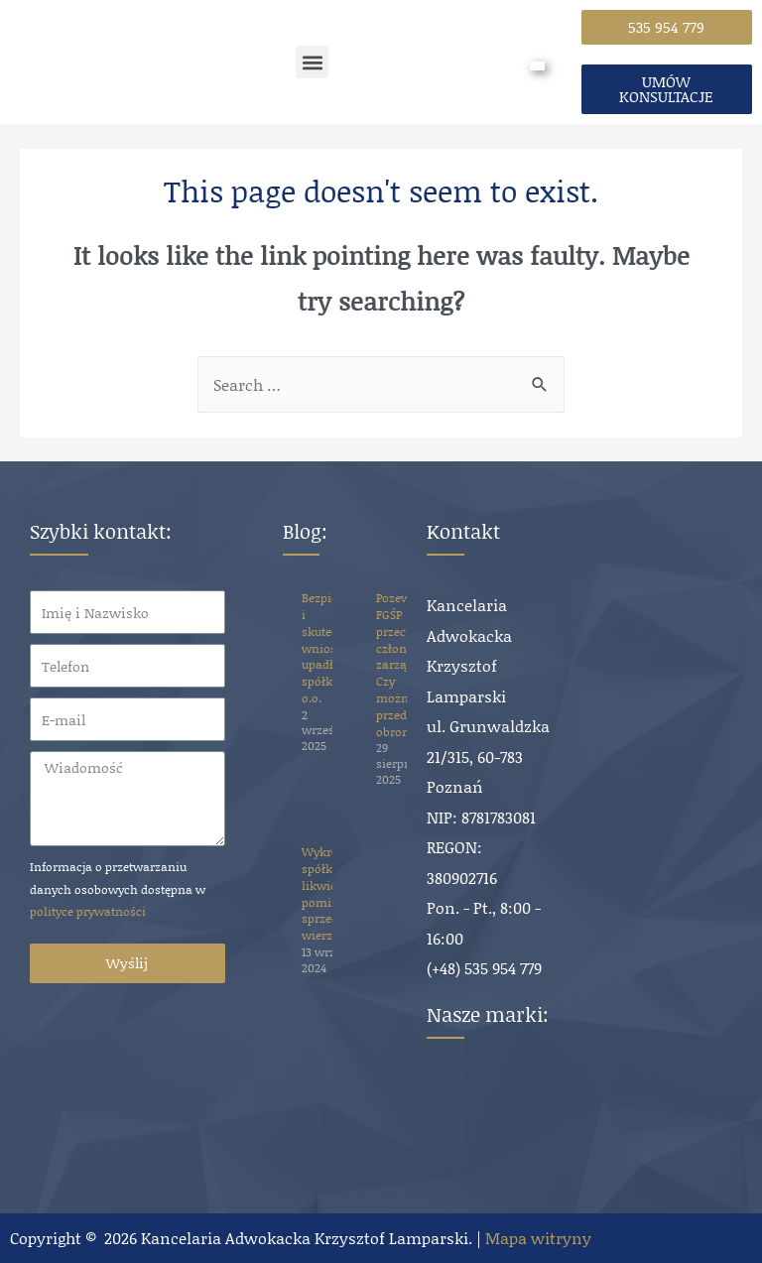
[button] (312, 62)
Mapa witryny (538, 1237)
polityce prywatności (88, 911)
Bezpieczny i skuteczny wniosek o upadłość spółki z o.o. (332, 647)
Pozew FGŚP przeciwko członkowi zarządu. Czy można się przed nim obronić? (405, 664)
